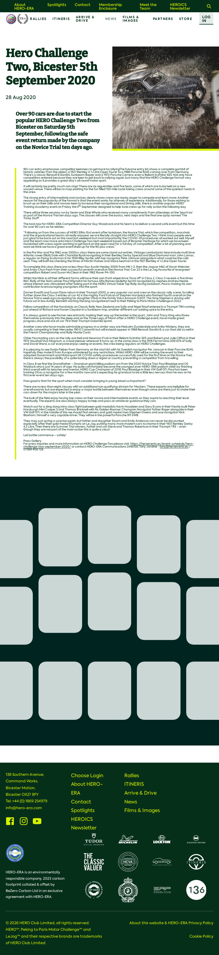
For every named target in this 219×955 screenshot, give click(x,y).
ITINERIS (61, 19)
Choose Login (87, 775)
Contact (82, 4)
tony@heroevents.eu (174, 446)
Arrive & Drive (85, 19)
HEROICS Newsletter (180, 6)
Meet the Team (148, 6)
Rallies (38, 19)
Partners (163, 19)
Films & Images (131, 19)
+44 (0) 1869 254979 (29, 801)
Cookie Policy (201, 936)
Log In (206, 19)
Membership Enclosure (110, 6)
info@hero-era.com (24, 807)
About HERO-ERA (24, 6)
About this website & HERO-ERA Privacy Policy (171, 922)
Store (185, 19)
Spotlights (56, 4)
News (111, 19)
